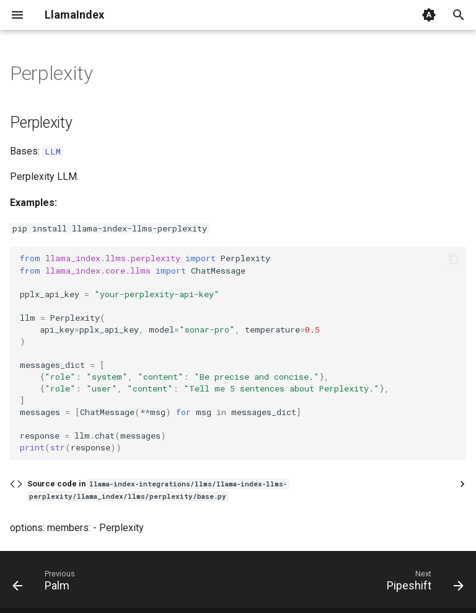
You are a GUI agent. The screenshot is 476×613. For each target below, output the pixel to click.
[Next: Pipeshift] (422, 583)
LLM (53, 151)
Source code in (158, 490)
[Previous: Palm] (46, 583)
